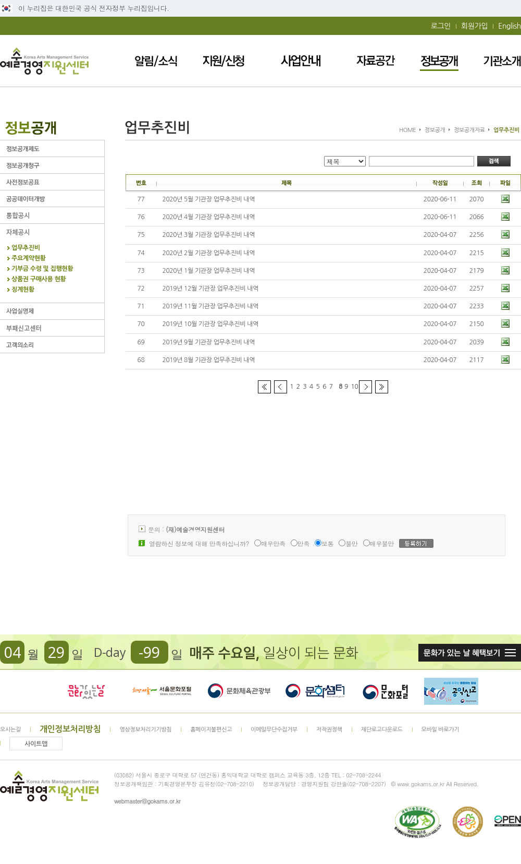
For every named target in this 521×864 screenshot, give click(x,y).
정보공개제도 (52, 148)
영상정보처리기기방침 (145, 730)
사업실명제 (52, 311)
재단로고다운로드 (382, 730)
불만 (348, 543)
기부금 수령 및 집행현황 (42, 269)
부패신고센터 (52, 328)
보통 (324, 543)
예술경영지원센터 (44, 60)
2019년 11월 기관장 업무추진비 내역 (211, 306)
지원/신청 (223, 60)
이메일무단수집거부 (274, 730)
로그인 (441, 26)
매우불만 (378, 543)
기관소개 (502, 60)
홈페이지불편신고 (211, 730)
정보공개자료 (469, 130)
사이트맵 (35, 744)
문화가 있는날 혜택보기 (469, 653)
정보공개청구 (52, 165)
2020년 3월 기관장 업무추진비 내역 (209, 235)
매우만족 (270, 543)
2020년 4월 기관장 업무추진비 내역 (209, 217)
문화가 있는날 (86, 691)
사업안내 (300, 60)
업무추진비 (25, 248)
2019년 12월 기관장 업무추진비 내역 (211, 288)
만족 (300, 543)
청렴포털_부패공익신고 (451, 691)
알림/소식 (156, 60)
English (509, 26)
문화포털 (385, 691)
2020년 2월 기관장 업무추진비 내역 (209, 253)
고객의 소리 (52, 345)
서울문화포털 (162, 691)
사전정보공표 (52, 182)
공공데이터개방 (52, 198)
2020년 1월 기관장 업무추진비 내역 (209, 271)
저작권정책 (329, 730)
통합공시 (52, 215)
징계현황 (22, 290)
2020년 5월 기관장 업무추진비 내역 (209, 199)
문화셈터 (315, 691)
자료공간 (375, 60)
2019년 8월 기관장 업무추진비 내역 (209, 360)
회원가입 (474, 26)
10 (354, 386)
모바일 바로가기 (440, 730)
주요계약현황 (28, 258)
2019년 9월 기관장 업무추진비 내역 (209, 342)
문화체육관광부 (239, 691)
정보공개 (439, 60)
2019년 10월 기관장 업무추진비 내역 (211, 324)
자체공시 (52, 232)
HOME (407, 130)
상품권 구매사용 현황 (38, 279)
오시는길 (10, 730)
